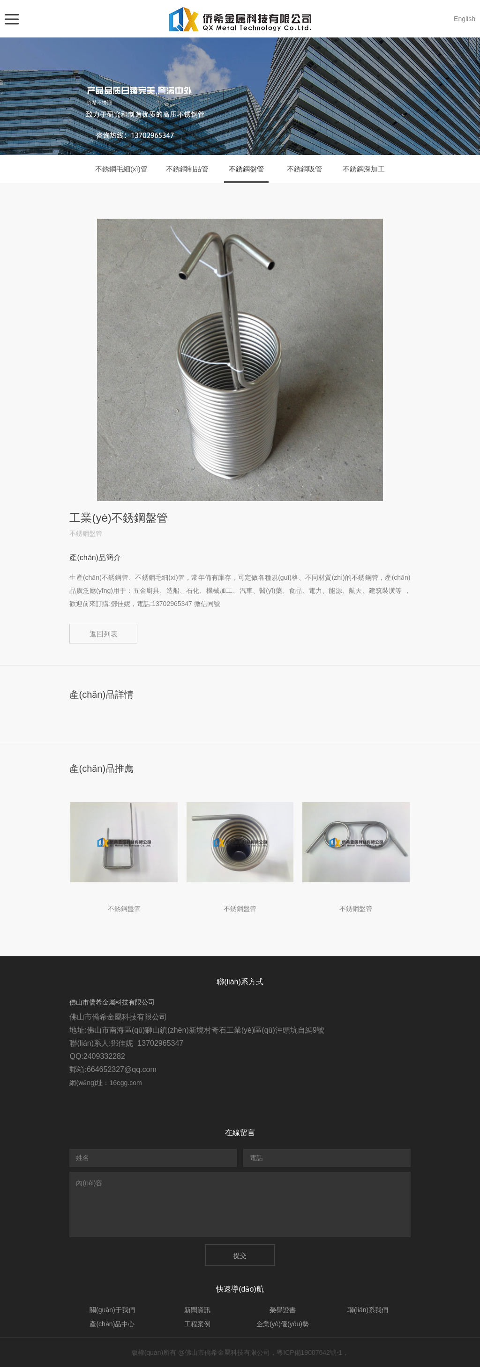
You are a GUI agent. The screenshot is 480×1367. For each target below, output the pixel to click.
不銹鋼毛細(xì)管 (121, 169)
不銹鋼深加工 (364, 169)
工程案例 (197, 1324)
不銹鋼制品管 (187, 169)
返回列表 (104, 634)
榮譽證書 (283, 1310)
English (464, 18)
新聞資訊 (197, 1310)
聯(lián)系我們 (367, 1310)
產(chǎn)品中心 (112, 1324)
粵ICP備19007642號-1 (309, 1352)
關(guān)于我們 (112, 1310)
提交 (240, 1255)
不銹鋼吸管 (304, 169)
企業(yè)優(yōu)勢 (282, 1324)
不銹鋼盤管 (246, 169)
